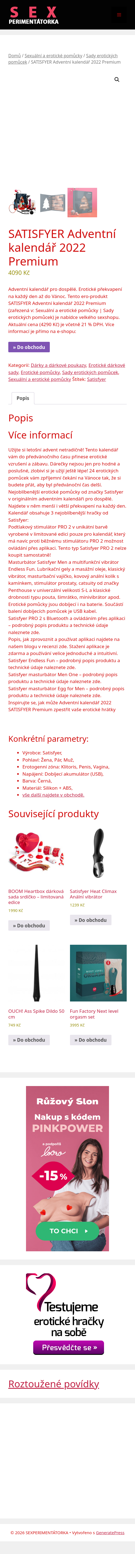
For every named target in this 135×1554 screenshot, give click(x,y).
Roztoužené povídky (53, 1383)
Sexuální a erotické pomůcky (53, 56)
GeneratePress (110, 1532)
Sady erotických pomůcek (90, 372)
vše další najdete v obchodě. (53, 795)
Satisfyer (96, 379)
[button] (117, 80)
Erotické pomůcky (40, 372)
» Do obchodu (29, 347)
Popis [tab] (23, 398)
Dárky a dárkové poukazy (58, 365)
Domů (14, 56)
